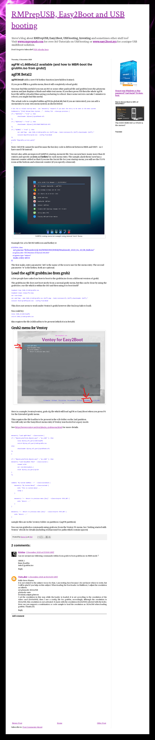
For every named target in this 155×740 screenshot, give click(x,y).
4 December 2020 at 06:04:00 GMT (43, 577)
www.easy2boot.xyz (105, 41)
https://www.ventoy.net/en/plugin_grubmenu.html (38, 427)
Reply (20, 569)
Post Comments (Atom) (32, 727)
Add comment (18, 616)
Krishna (21, 552)
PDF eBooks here (41, 49)
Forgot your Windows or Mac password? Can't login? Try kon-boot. (129, 93)
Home (59, 723)
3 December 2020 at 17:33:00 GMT (40, 552)
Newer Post (17, 723)
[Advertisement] (59, 701)
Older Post (101, 723)
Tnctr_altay (22, 577)
